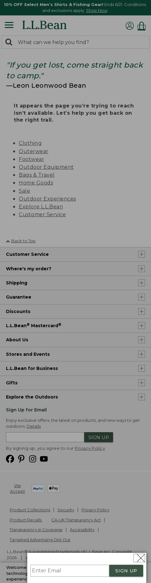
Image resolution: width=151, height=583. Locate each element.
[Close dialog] (139, 558)
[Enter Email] (69, 571)
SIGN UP (126, 571)
